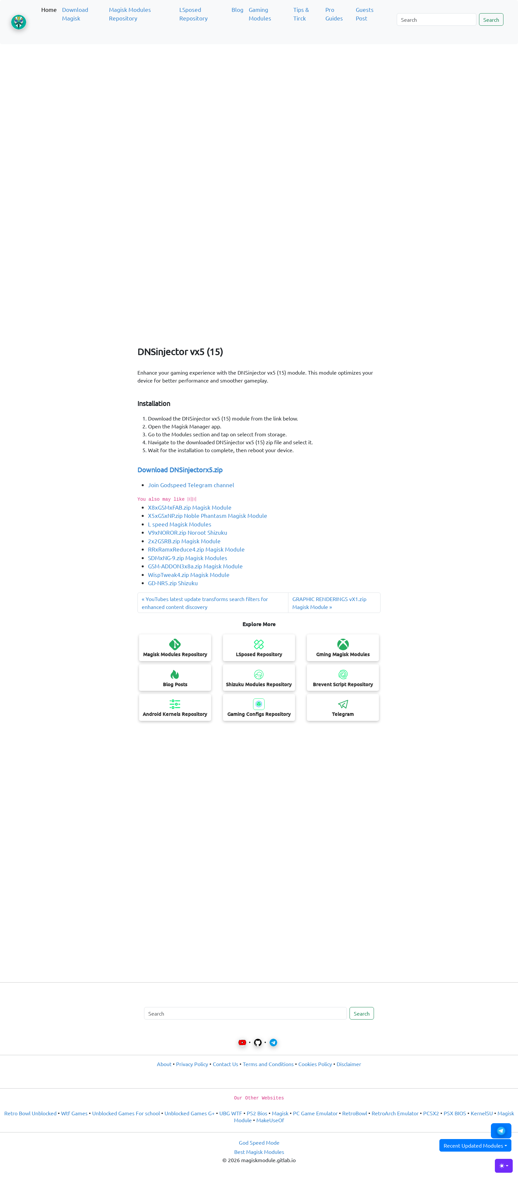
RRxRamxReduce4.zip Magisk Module (196, 549)
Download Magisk (75, 13)
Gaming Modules (260, 13)
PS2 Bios (257, 1113)
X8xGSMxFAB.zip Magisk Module (190, 507)
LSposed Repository (193, 13)
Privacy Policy (192, 1063)
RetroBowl (354, 1113)
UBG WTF (230, 1113)
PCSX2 (431, 1113)
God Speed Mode (259, 1142)
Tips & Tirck (301, 13)
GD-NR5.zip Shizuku (173, 582)
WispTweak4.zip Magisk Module (189, 574)
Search (491, 19)
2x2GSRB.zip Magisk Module (184, 540)
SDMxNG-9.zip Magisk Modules (187, 557)
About (164, 1063)
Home (49, 9)
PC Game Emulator (315, 1113)
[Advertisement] (259, 80)
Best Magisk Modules (259, 1151)
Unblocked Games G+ (190, 1113)
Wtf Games (74, 1113)
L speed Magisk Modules (179, 524)
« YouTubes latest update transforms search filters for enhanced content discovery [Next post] (205, 602)
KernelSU (482, 1113)
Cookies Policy (315, 1063)
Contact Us (225, 1063)
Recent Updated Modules (473, 1145)
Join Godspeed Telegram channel (191, 484)
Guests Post (365, 13)
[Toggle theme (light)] (504, 1166)
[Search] (436, 19)
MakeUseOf (270, 1120)
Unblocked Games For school (126, 1113)
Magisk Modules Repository (130, 13)
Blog (237, 9)
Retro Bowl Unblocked (30, 1113)
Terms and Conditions (268, 1063)
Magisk (280, 1113)
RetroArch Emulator (395, 1113)
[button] (501, 1130)
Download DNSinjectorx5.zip (180, 469)
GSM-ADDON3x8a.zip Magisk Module (195, 565)
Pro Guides (334, 13)
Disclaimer (349, 1063)
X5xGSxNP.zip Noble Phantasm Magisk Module (207, 515)
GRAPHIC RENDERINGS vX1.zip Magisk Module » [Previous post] (329, 602)
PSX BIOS (455, 1113)
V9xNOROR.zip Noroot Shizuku (187, 532)
